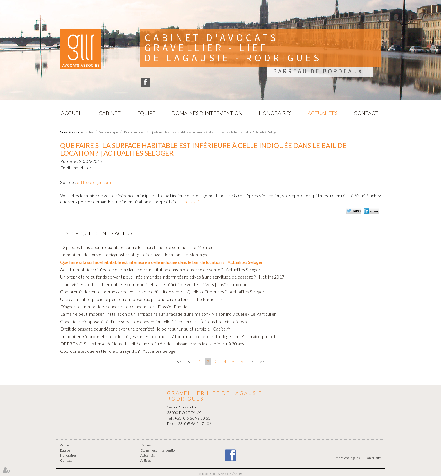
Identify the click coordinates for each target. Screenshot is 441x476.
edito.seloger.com (94, 182)
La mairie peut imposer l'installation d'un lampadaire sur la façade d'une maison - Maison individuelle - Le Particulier (168, 313)
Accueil (72, 113)
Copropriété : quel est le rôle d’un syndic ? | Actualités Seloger (118, 351)
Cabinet (110, 113)
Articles (145, 460)
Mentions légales (348, 458)
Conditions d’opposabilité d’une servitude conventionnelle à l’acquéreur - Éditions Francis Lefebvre (154, 321)
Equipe (146, 113)
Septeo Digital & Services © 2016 (220, 473)
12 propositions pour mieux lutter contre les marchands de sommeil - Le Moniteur (137, 247)
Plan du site (372, 458)
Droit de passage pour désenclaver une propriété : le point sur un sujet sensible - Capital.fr (145, 328)
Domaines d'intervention (207, 113)
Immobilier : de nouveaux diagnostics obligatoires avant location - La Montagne (134, 254)
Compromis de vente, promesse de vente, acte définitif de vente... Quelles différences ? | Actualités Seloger (162, 291)
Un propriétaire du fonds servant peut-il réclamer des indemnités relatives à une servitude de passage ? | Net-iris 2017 (172, 276)
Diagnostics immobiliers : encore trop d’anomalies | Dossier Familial (124, 306)
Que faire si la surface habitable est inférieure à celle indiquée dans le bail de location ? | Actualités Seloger (214, 132)
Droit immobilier (134, 132)
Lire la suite (192, 201)
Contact (366, 113)
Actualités (323, 113)
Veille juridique (108, 132)
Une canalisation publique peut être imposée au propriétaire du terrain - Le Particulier (141, 299)
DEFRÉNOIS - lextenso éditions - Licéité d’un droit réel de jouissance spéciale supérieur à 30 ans (152, 343)
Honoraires (275, 113)
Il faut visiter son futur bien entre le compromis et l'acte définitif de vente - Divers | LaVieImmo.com (154, 284)
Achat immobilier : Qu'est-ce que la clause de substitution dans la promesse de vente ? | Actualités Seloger (160, 269)
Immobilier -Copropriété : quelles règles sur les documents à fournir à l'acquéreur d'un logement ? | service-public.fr (168, 336)
